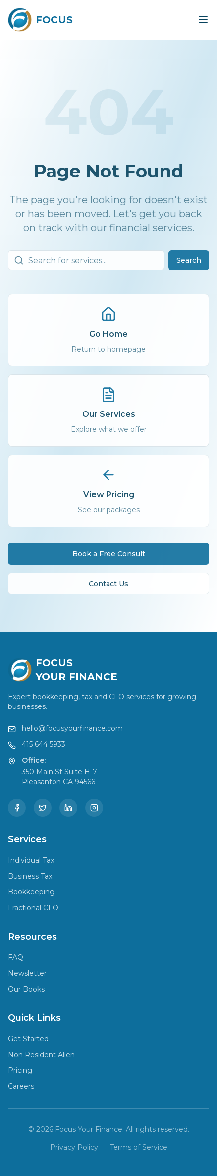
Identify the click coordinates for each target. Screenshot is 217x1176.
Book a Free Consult (108, 555)
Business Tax (30, 876)
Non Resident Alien (41, 1054)
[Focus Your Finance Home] (40, 20)
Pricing (20, 1070)
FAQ (15, 957)
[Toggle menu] (203, 20)
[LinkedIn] (68, 808)
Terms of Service (138, 1147)
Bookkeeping (31, 891)
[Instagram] (94, 808)
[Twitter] (43, 808)
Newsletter (27, 973)
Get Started (28, 1038)
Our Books (26, 989)
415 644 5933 (43, 744)
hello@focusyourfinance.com (72, 728)
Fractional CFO (33, 907)
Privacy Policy (74, 1147)
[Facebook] (17, 808)
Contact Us (108, 585)
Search (188, 261)
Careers (21, 1086)
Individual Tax (31, 860)
